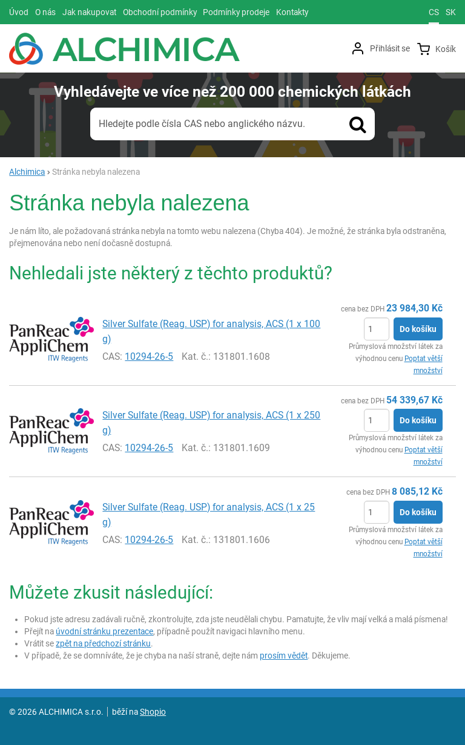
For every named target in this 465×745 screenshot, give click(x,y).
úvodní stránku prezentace (104, 631)
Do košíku (418, 329)
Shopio (153, 712)
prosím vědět (284, 655)
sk (451, 12)
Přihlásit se (390, 48)
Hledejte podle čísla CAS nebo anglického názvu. (202, 123)
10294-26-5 (149, 356)
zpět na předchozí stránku (103, 643)
